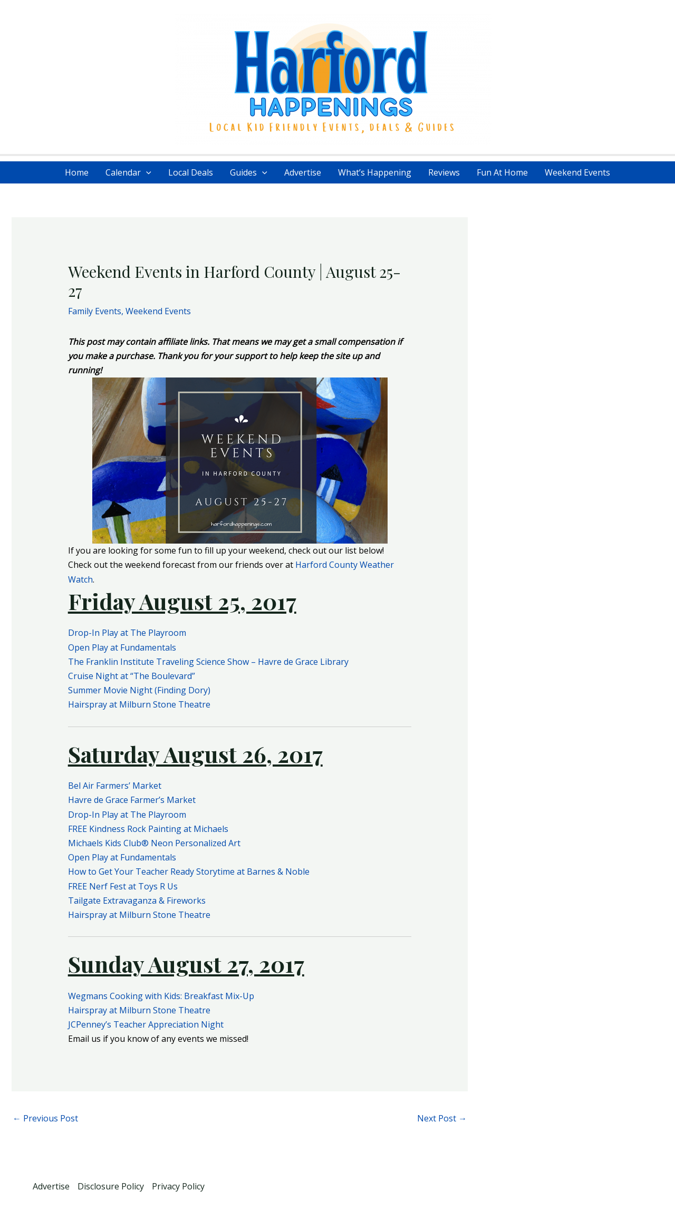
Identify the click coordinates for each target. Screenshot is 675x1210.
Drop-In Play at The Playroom (127, 632)
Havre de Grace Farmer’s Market (132, 800)
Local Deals (190, 172)
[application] (146, 172)
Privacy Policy (178, 1186)
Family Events (94, 311)
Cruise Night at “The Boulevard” (131, 676)
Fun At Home (502, 172)
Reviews (444, 172)
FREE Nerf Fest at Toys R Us (123, 886)
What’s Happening (374, 172)
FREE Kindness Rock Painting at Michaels (148, 829)
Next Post (442, 1118)
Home (77, 172)
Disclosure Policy (111, 1186)
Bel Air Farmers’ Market (114, 785)
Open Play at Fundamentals (122, 647)
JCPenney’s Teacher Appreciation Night (146, 1024)
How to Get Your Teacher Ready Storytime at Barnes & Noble (189, 871)
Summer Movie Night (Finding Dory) (139, 690)
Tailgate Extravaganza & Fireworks (137, 900)
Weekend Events (577, 172)
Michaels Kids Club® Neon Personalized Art (154, 843)
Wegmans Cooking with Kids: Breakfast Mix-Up (161, 996)
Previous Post (45, 1118)
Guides (248, 172)
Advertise (302, 172)
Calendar (128, 172)
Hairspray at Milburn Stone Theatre (139, 704)
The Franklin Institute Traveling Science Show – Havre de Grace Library (208, 661)
